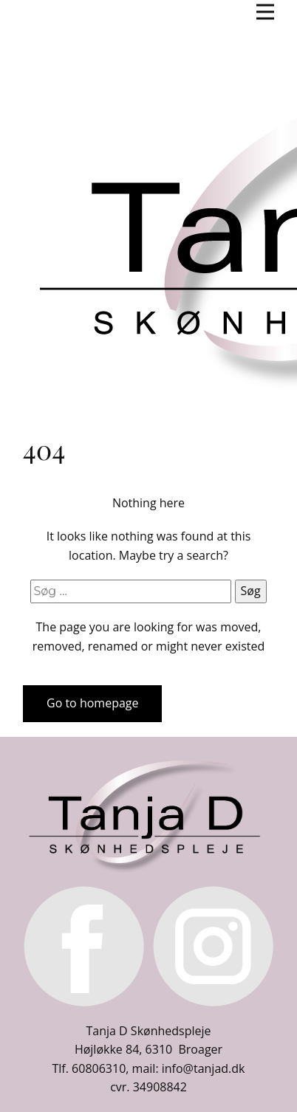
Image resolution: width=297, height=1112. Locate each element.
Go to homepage (92, 703)
